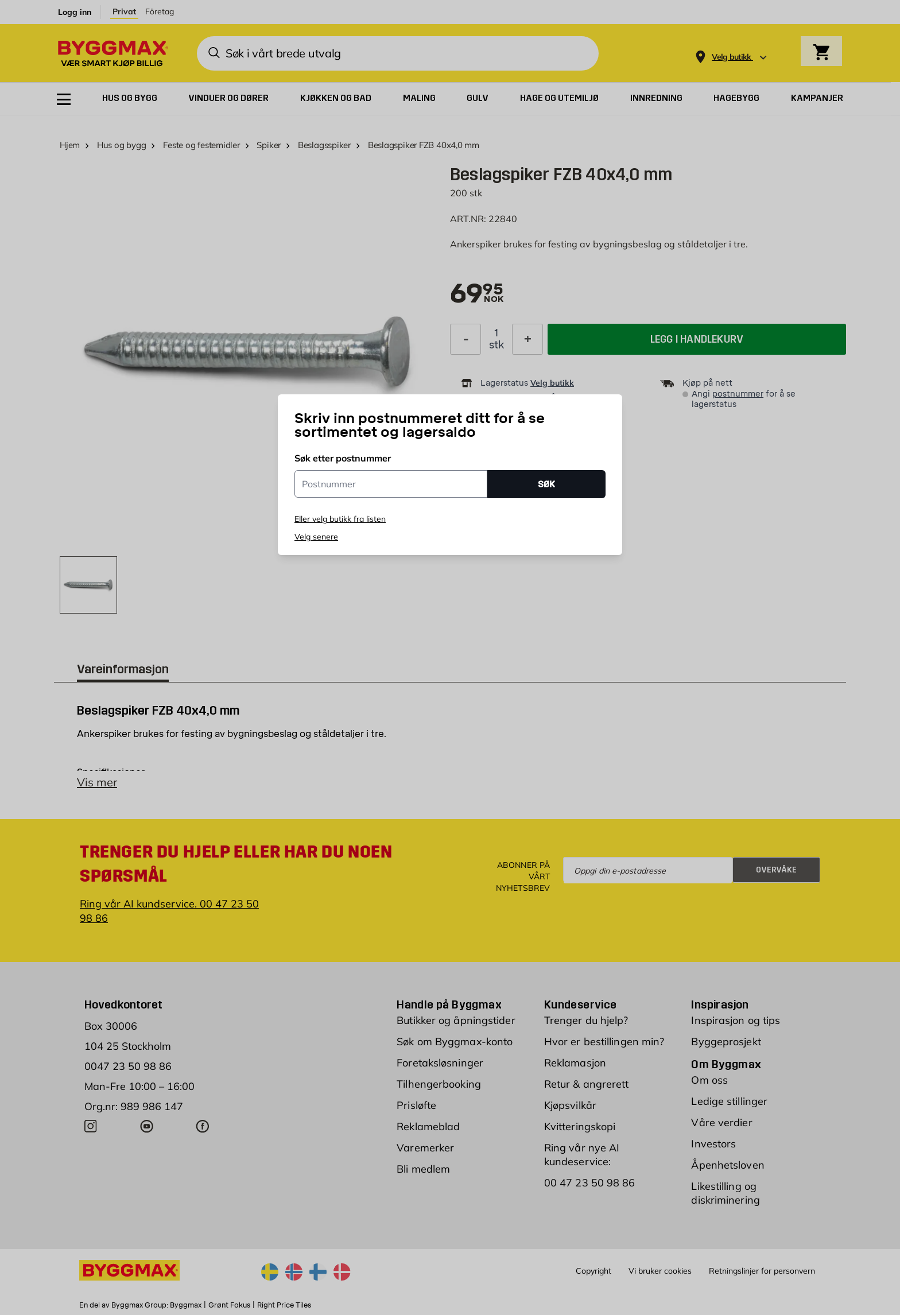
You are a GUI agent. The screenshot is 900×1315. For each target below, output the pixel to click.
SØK (546, 484)
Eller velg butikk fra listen (340, 519)
